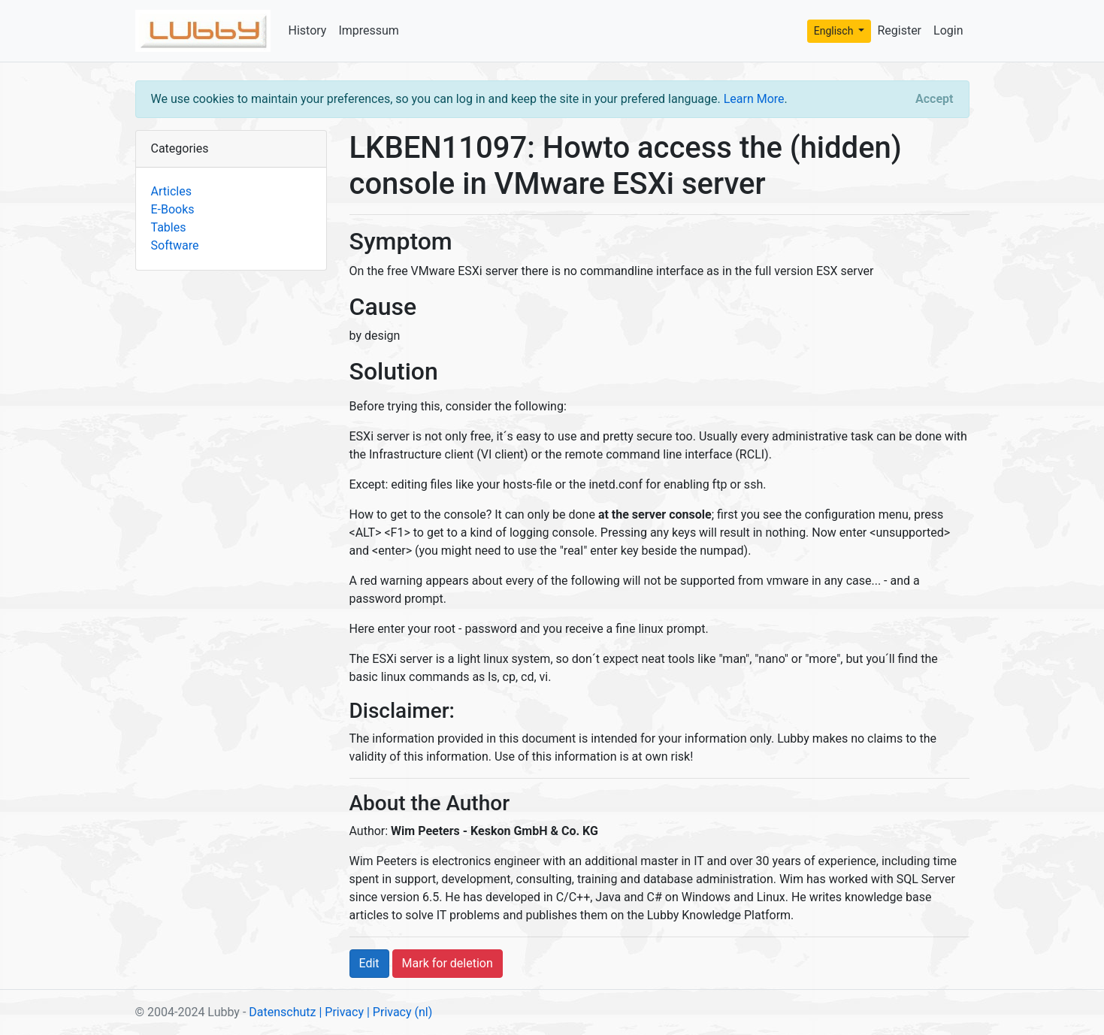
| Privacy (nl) (399, 1012)
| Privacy (341, 1012)
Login (948, 30)
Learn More (754, 99)
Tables (168, 227)
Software (175, 245)
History (308, 30)
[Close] (934, 99)
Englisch (835, 31)
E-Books (173, 209)
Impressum (368, 30)
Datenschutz (282, 1012)
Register (899, 30)
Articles (171, 191)
